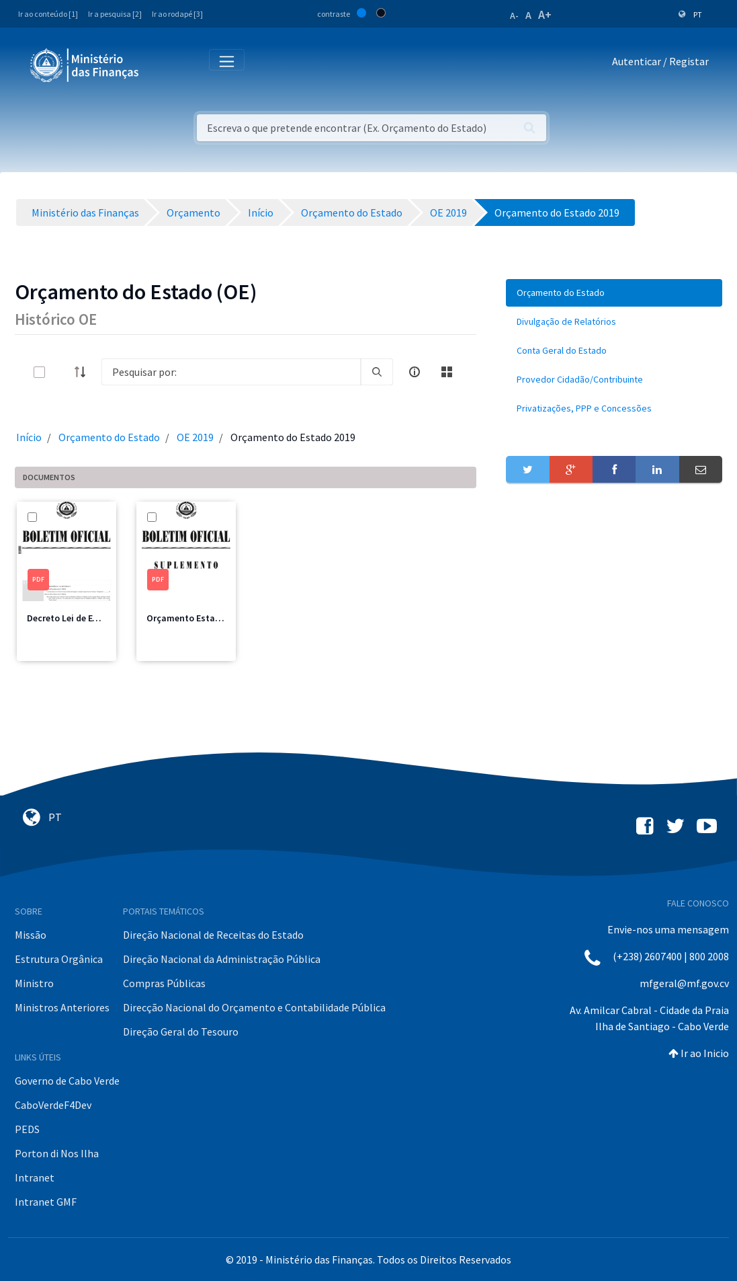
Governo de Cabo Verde (67, 1080)
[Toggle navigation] (160, 64)
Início (29, 437)
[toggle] (61, 372)
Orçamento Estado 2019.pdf (205, 618)
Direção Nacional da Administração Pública (221, 959)
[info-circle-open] (414, 372)
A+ (545, 14)
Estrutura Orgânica (59, 959)
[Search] (231, 371)
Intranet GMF (46, 1201)
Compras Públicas (164, 983)
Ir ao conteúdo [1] (48, 14)
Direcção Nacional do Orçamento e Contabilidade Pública (254, 1007)
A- (514, 15)
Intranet (34, 1177)
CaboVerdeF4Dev (53, 1105)
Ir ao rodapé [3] (177, 14)
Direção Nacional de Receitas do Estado (213, 934)
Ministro (34, 983)
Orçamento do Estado (109, 437)
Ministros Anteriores (62, 1007)
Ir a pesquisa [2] (115, 14)
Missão (30, 934)
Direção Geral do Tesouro (181, 1031)
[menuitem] (614, 293)
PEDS (27, 1129)
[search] (377, 372)
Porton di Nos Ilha (57, 1153)
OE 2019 (195, 437)
